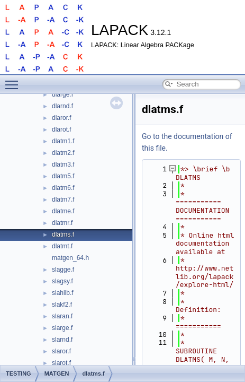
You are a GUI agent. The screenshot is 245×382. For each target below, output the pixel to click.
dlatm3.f (63, 164)
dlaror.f (61, 117)
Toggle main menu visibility (14, 80)
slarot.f (61, 363)
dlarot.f (61, 129)
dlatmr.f (62, 223)
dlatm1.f (63, 141)
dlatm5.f (63, 176)
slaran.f (62, 316)
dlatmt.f (62, 246)
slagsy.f (62, 281)
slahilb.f (63, 293)
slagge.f (63, 269)
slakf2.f (62, 304)
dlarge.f (62, 94)
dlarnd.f (62, 106)
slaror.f (61, 351)
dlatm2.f (63, 153)
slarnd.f (62, 339)
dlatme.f (63, 211)
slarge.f (62, 328)
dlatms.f (63, 234)
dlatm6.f (63, 188)
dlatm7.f (63, 199)
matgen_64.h (70, 258)
